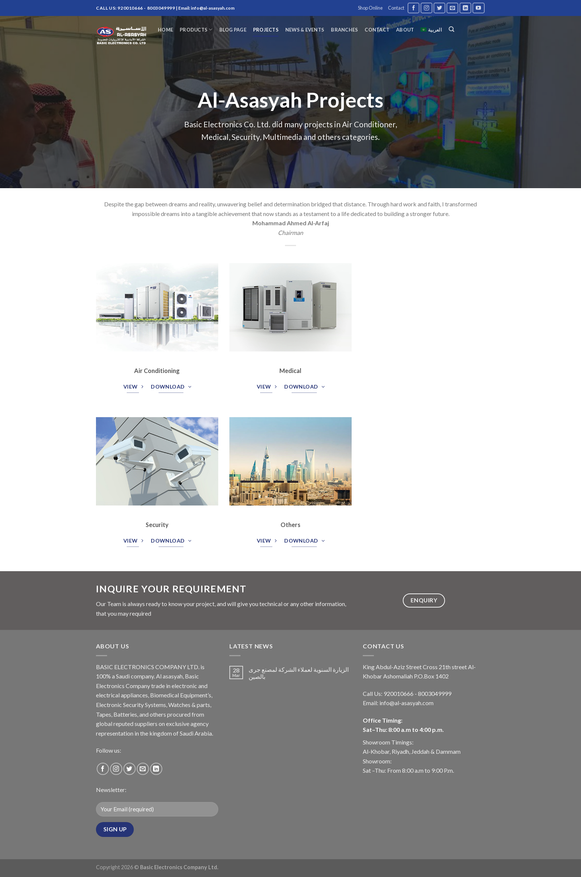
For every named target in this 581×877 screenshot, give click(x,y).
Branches (344, 30)
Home (165, 30)
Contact (396, 8)
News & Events (304, 30)
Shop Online (370, 8)
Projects (266, 30)
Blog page (232, 30)
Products (196, 29)
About (405, 30)
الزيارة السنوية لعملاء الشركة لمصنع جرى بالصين (299, 673)
